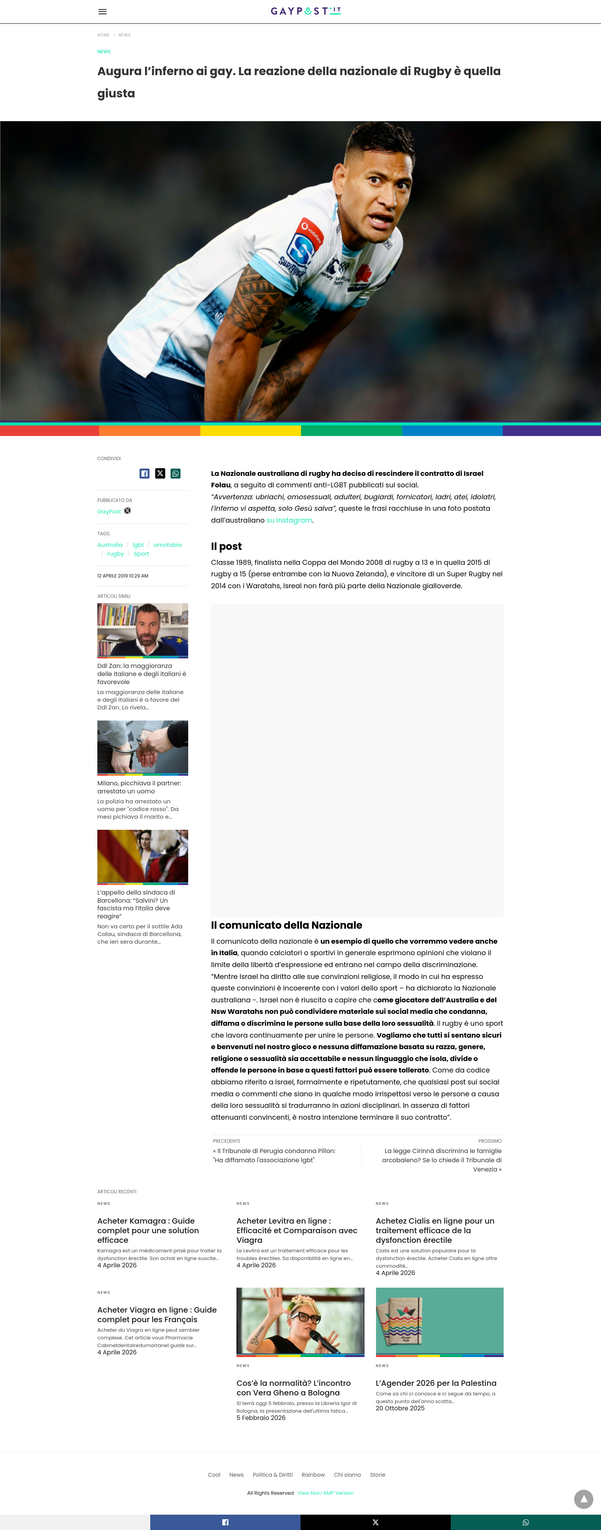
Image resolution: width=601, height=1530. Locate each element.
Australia (110, 545)
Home (103, 35)
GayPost (109, 511)
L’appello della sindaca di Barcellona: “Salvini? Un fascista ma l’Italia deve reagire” (136, 904)
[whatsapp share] (176, 474)
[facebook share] (144, 474)
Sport (141, 553)
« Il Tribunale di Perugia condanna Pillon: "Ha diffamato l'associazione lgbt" (274, 1156)
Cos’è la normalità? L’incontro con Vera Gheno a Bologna (293, 1388)
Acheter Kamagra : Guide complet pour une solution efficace (148, 1230)
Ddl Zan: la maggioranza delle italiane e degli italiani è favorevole (141, 673)
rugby (115, 553)
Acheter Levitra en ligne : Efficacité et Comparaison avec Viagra (297, 1230)
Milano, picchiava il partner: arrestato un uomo (139, 787)
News (125, 35)
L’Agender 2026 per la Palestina (436, 1383)
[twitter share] (160, 473)
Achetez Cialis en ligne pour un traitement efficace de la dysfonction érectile (435, 1230)
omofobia (168, 545)
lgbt (138, 545)
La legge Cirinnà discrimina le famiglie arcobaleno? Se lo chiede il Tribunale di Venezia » (442, 1160)
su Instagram (289, 520)
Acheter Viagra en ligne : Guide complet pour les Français (157, 1315)
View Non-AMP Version (326, 1493)
